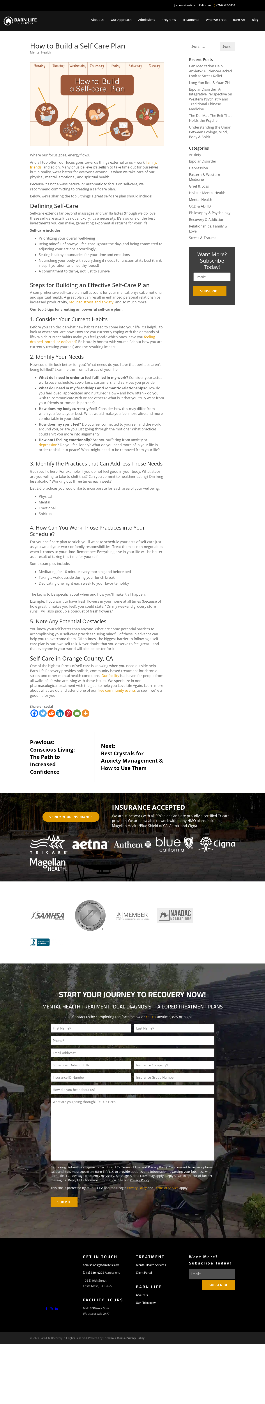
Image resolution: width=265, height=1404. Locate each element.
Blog (255, 20)
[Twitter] (43, 713)
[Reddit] (51, 713)
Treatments (190, 20)
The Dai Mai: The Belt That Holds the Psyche (210, 118)
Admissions (146, 20)
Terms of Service (166, 1188)
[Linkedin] (60, 713)
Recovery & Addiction (206, 219)
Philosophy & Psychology (209, 212)
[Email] (77, 713)
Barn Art (239, 20)
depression (48, 444)
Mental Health (40, 52)
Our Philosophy (146, 1303)
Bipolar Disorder (202, 161)
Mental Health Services (151, 1265)
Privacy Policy (139, 1180)
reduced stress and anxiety (91, 302)
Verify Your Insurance (71, 816)
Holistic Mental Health (207, 192)
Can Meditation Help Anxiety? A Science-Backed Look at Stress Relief (210, 71)
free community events (117, 690)
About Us (97, 20)
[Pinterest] (68, 713)
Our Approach (121, 20)
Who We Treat (216, 20)
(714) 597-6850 (225, 5)
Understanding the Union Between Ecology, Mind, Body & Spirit (210, 132)
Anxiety (195, 154)
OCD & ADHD (200, 206)
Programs (169, 20)
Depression (198, 168)
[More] (85, 713)
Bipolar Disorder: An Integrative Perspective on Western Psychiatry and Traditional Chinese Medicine (210, 99)
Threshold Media (114, 1338)
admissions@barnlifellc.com (193, 5)
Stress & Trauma (203, 237)
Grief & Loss (199, 186)
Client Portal (144, 1272)
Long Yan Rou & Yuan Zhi (209, 82)
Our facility (110, 675)
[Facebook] (34, 713)
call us (151, 1016)
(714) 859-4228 (93, 1272)
